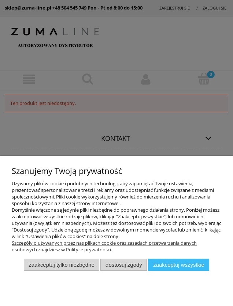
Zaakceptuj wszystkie (178, 265)
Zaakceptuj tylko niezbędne (61, 265)
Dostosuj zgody (124, 265)
